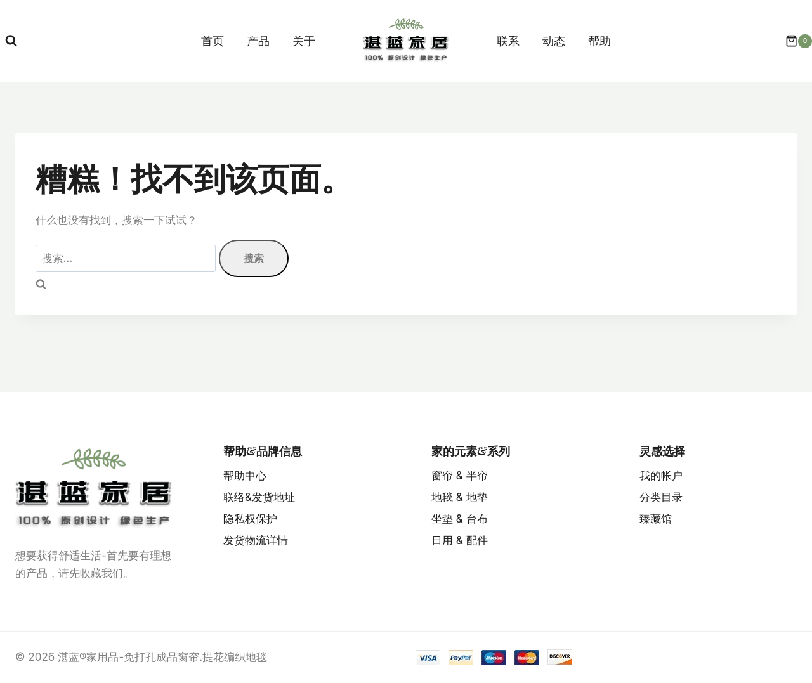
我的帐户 (661, 475)
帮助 (599, 41)
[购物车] (792, 41)
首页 (212, 41)
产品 (258, 41)
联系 (508, 41)
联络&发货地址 (259, 497)
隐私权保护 (250, 518)
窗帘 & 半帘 (459, 475)
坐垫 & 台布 (459, 518)
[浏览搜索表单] (11, 41)
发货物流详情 (255, 540)
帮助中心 (244, 475)
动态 (553, 41)
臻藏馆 (655, 518)
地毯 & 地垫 (459, 497)
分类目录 (661, 497)
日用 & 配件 (459, 540)
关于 (303, 41)
